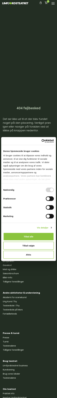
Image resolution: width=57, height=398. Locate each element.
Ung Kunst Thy (10, 301)
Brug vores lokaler (11, 373)
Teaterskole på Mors (13, 309)
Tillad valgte (28, 245)
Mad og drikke (9, 269)
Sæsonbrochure (11, 273)
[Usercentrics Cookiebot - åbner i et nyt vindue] (41, 141)
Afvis (28, 254)
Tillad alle (28, 236)
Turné (6, 341)
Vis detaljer (42, 227)
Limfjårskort (8, 261)
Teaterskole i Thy (11, 305)
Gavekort (7, 265)
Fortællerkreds (10, 313)
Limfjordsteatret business (15, 365)
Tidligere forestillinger (13, 281)
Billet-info (7, 277)
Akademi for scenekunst (15, 297)
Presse (6, 337)
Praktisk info (8, 393)
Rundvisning (8, 369)
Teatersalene (9, 345)
